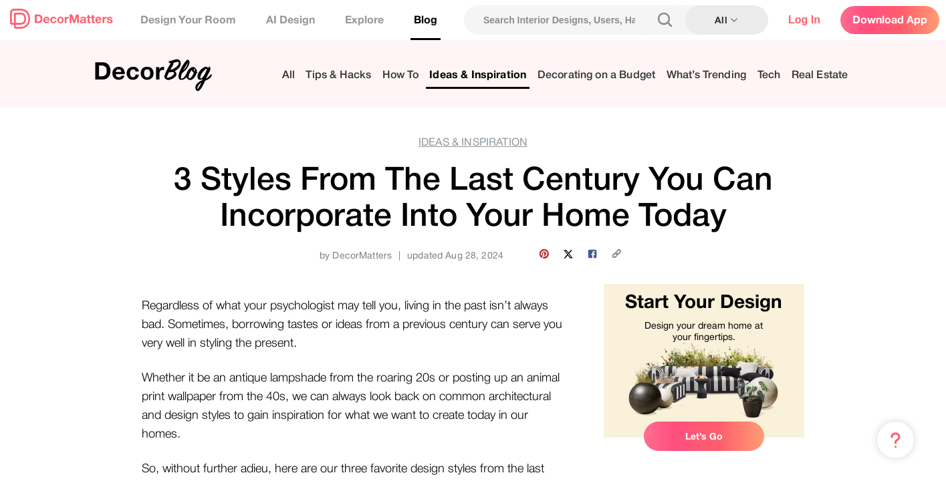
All (288, 75)
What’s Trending (706, 75)
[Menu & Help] (895, 440)
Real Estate (820, 75)
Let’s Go (704, 436)
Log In (804, 19)
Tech (769, 75)
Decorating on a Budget (597, 75)
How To (400, 75)
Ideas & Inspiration (477, 75)
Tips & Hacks (338, 75)
